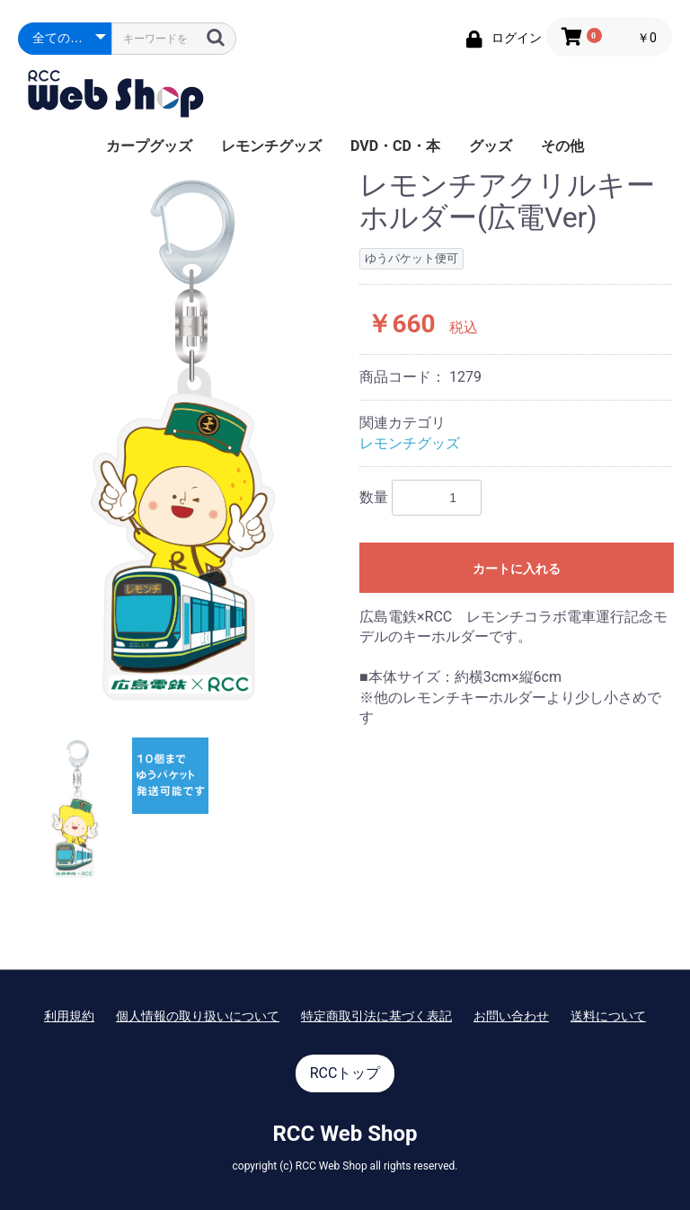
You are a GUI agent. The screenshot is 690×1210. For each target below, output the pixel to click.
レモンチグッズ (271, 146)
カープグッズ (149, 146)
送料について (608, 1016)
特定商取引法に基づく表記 (376, 1016)
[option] (181, 440)
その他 (562, 146)
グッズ (490, 146)
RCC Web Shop (344, 1133)
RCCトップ (345, 1073)
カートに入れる (517, 568)
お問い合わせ (511, 1016)
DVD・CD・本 (395, 146)
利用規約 (69, 1016)
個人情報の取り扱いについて (197, 1016)
